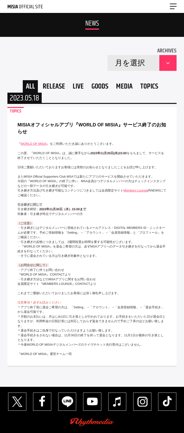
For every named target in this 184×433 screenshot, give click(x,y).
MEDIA (124, 86)
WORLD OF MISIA (34, 144)
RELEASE (54, 86)
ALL (30, 86)
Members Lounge (135, 190)
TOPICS (149, 86)
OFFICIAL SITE (25, 7)
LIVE (78, 86)
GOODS (100, 86)
